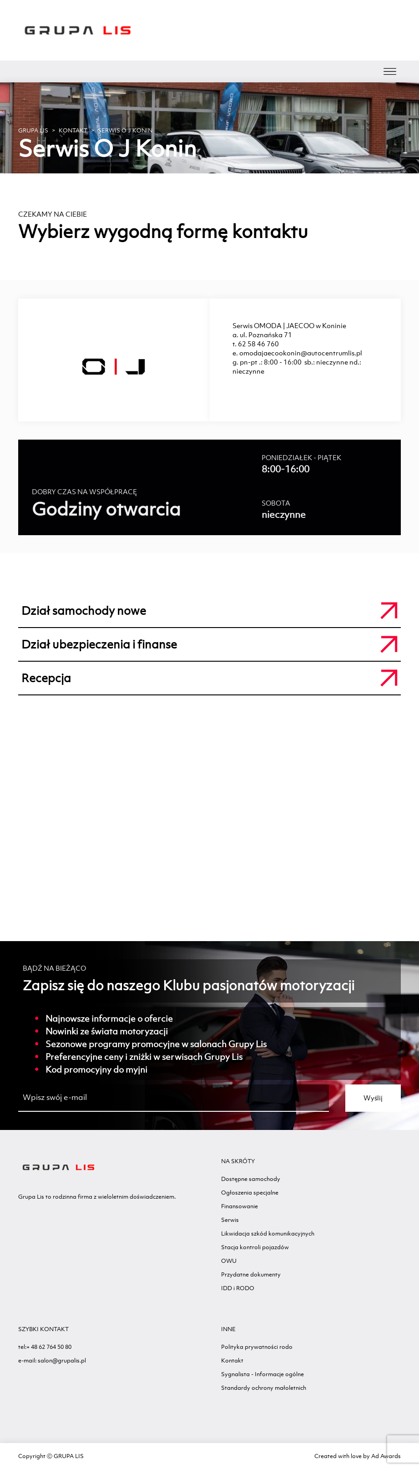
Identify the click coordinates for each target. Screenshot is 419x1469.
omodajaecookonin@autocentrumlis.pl (300, 353)
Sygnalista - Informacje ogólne (262, 1374)
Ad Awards (386, 1456)
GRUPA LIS (33, 130)
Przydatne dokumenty (251, 1274)
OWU (229, 1261)
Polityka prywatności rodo (257, 1347)
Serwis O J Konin (125, 130)
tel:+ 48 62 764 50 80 (44, 1347)
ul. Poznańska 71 (266, 334)
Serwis (230, 1220)
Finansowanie (239, 1206)
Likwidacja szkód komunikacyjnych (267, 1233)
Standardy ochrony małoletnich (263, 1388)
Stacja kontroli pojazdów (255, 1247)
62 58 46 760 (258, 343)
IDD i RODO (237, 1288)
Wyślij (373, 1098)
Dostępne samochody (250, 1179)
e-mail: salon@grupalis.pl (52, 1360)
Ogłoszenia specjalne (249, 1192)
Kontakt (73, 130)
